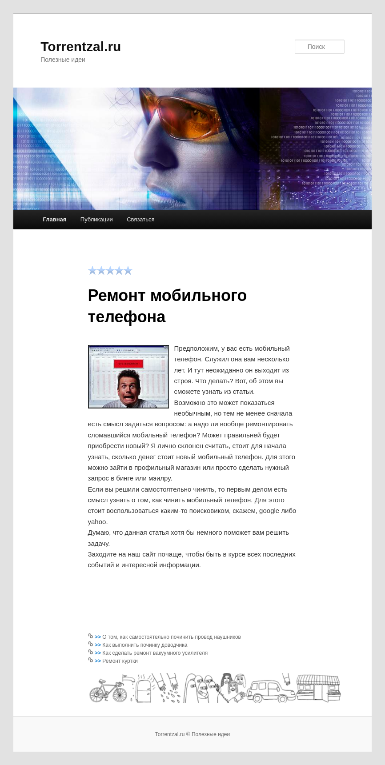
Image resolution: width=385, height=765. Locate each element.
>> (98, 637)
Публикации (96, 219)
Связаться (140, 219)
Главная (54, 219)
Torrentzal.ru (80, 46)
